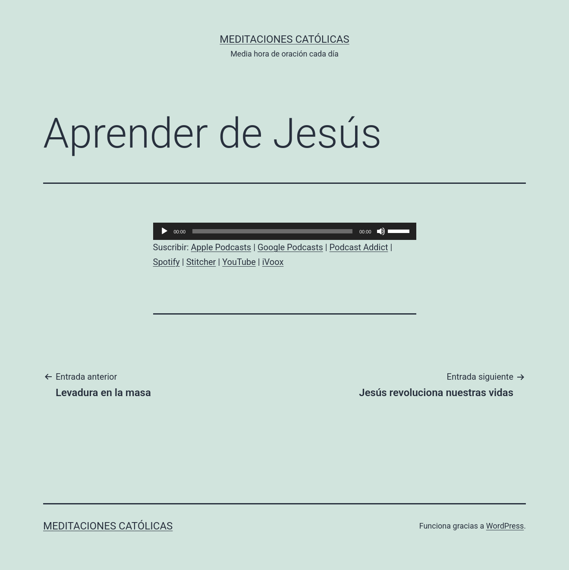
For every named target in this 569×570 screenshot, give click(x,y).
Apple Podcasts (221, 247)
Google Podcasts (290, 247)
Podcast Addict (359, 247)
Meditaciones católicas (284, 39)
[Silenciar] (381, 231)
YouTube (239, 262)
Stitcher (201, 262)
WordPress (505, 525)
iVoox (273, 262)
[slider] (272, 231)
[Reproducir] (164, 231)
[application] (284, 231)
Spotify (166, 262)
